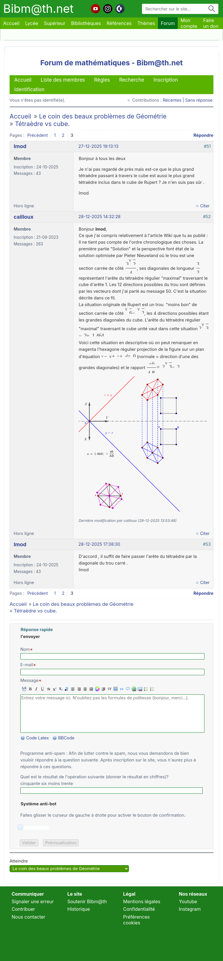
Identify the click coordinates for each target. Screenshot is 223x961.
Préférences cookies (136, 920)
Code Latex (37, 738)
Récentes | (174, 100)
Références (119, 23)
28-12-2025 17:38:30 (99, 544)
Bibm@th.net (38, 8)
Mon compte (189, 23)
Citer (205, 206)
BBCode (66, 738)
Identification (29, 89)
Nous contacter (28, 917)
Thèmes (146, 23)
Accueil (11, 23)
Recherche (131, 80)
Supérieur (54, 23)
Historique (78, 909)
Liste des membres (63, 80)
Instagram (190, 909)
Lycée (31, 23)
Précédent (37, 135)
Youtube (188, 901)
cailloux (23, 217)
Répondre (203, 135)
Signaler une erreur (33, 901)
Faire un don (210, 23)
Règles (102, 80)
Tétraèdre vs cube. (42, 123)
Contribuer (23, 909)
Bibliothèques (86, 23)
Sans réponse (199, 100)
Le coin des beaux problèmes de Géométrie (102, 116)
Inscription (165, 80)
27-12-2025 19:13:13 (98, 146)
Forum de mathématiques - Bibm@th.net (111, 62)
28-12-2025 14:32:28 (99, 216)
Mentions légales (141, 901)
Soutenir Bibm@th (87, 901)
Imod (20, 146)
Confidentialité (139, 909)
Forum (168, 23)
